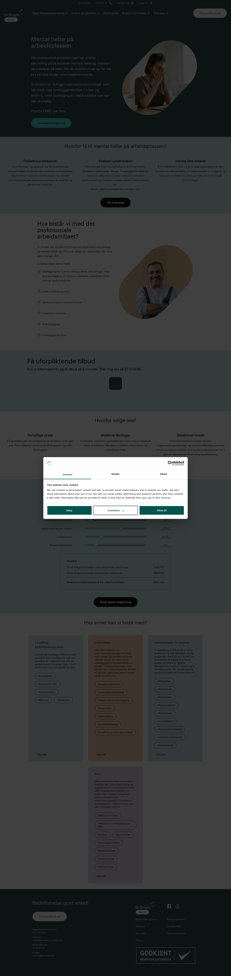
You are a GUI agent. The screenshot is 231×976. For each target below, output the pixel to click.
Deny (69, 510)
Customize (116, 510)
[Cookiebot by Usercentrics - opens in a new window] (170, 463)
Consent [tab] (67, 474)
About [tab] (163, 473)
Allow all (162, 510)
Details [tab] (115, 473)
